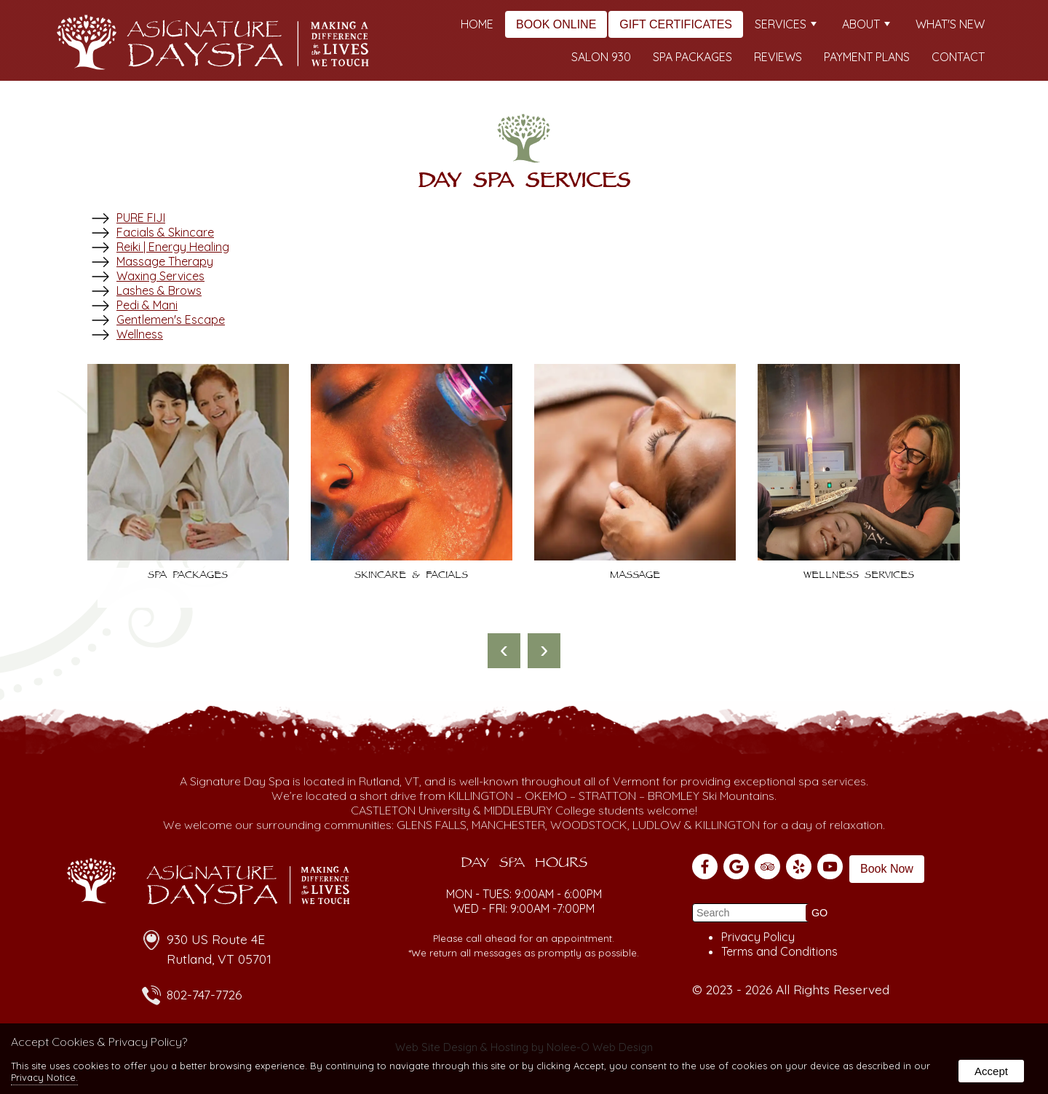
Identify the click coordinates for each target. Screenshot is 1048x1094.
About (866, 24)
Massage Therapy (164, 261)
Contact (958, 56)
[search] (751, 912)
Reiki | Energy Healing (172, 246)
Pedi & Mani (147, 305)
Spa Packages (692, 56)
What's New (950, 24)
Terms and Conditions (779, 951)
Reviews (778, 56)
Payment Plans (867, 56)
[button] (819, 912)
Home (477, 24)
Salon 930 (601, 56)
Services (786, 24)
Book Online (556, 24)
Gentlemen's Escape (170, 319)
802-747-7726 (204, 994)
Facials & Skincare (165, 232)
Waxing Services (160, 276)
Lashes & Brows (159, 290)
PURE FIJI (140, 217)
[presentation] (504, 650)
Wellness (139, 334)
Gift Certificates (675, 24)
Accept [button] (991, 1071)
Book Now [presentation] (886, 869)
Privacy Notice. (44, 1077)
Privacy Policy (758, 936)
